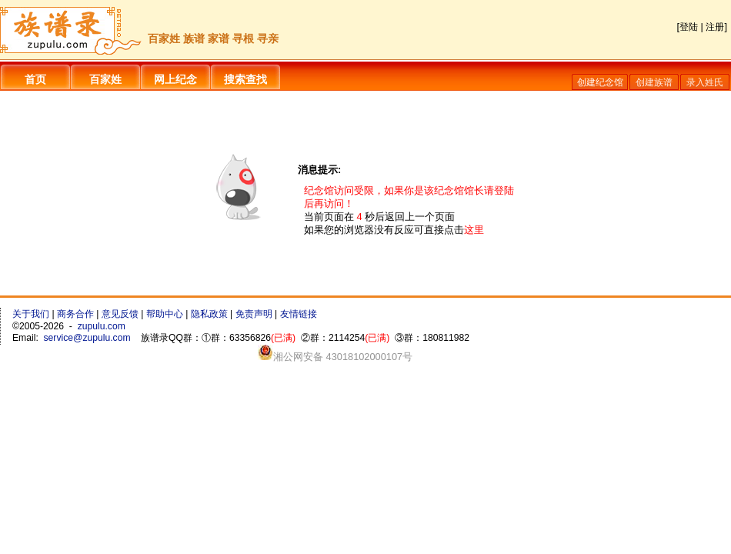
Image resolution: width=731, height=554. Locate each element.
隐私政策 (209, 314)
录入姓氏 (704, 82)
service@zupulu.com (87, 337)
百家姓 (105, 79)
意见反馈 (120, 314)
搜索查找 (245, 79)
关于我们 (30, 314)
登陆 (688, 27)
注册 (715, 27)
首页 (35, 79)
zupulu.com (101, 326)
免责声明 (253, 314)
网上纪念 (175, 79)
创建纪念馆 (600, 82)
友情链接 (298, 314)
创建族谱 (654, 82)
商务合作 (75, 314)
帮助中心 (164, 314)
